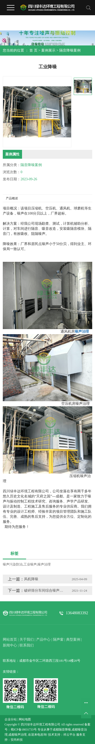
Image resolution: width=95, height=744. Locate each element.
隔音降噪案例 (70, 50)
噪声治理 (44, 564)
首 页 (33, 50)
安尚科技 (17, 739)
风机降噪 (31, 579)
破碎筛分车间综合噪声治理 (44, 590)
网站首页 (10, 639)
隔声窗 (58, 639)
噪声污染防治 (13, 564)
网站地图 (25, 719)
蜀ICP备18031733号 (24, 729)
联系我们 (27, 645)
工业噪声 (30, 564)
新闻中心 (10, 645)
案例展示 (48, 50)
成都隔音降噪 (62, 729)
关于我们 (27, 639)
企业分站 (11, 719)
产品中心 (43, 639)
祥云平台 (69, 734)
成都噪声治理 (17, 734)
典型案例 (73, 639)
